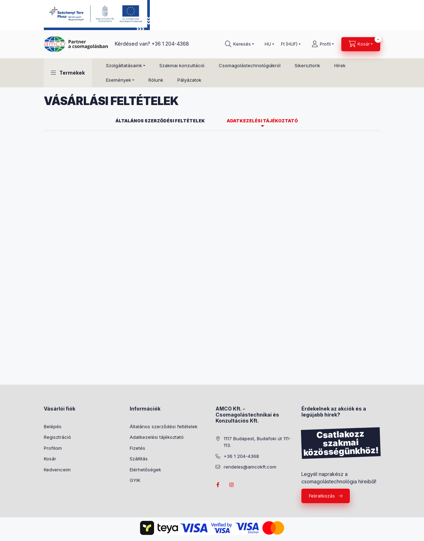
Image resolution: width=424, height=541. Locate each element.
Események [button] (118, 80)
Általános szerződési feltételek (164, 426)
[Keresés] (239, 44)
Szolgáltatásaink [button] (124, 65)
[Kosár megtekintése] (360, 44)
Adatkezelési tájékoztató (157, 437)
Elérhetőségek (145, 469)
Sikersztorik (307, 65)
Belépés (52, 426)
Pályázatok (189, 80)
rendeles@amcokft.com (250, 467)
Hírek (340, 65)
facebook (218, 485)
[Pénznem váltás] (289, 44)
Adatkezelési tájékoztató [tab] (262, 120)
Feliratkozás (322, 496)
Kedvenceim (57, 469)
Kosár (50, 458)
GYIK (135, 480)
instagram (232, 485)
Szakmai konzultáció (182, 65)
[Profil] (322, 44)
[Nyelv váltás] (267, 44)
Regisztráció (57, 437)
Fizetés (137, 448)
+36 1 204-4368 (170, 44)
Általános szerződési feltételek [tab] (160, 120)
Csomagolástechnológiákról (250, 65)
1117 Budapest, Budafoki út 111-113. (257, 442)
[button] (68, 72)
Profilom (53, 448)
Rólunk (155, 80)
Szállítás (139, 458)
